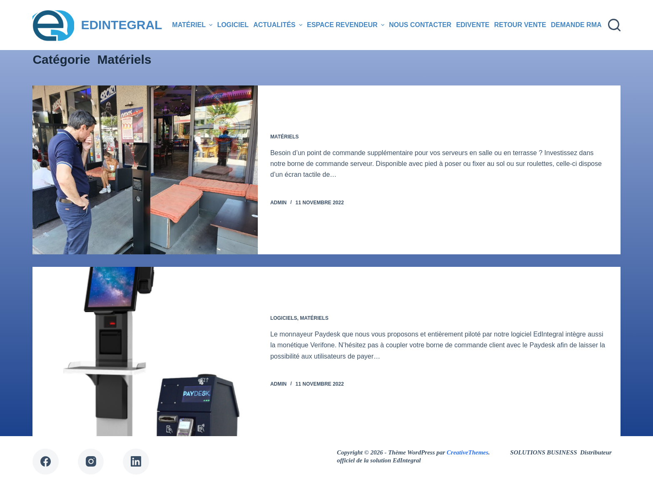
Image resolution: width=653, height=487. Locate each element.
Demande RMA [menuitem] (576, 24)
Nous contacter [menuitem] (420, 24)
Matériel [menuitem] (193, 25)
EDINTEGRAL (121, 25)
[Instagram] (91, 462)
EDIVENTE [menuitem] (472, 24)
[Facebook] (45, 462)
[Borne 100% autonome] (144, 351)
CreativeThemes (468, 452)
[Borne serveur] (144, 169)
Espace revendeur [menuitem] (346, 25)
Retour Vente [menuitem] (520, 24)
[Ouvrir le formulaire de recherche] (614, 25)
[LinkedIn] (136, 462)
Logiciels (283, 318)
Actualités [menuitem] (278, 25)
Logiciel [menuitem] (233, 24)
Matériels (284, 137)
